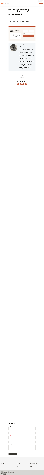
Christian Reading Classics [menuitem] (33, 463)
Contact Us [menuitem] (17, 466)
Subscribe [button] (41, 3)
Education (22, 77)
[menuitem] (40, 1)
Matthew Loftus (11, 16)
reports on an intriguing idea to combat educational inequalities (21, 22)
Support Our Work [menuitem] (18, 463)
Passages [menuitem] (31, 466)
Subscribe (28, 35)
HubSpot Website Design (36, 473)
